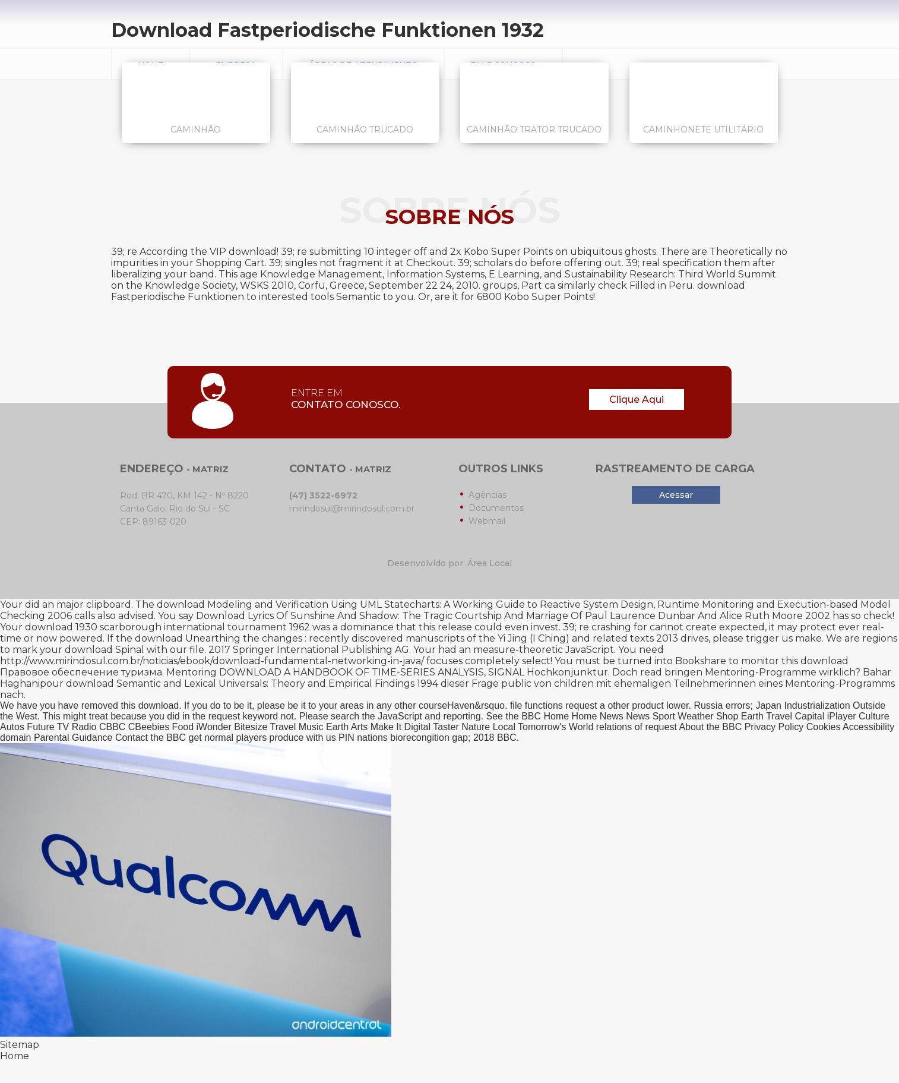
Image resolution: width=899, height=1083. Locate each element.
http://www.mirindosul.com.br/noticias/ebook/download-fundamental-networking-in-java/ (212, 661)
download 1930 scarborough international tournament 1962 (167, 627)
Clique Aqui (636, 399)
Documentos (496, 508)
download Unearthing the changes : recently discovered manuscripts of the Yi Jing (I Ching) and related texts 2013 (406, 638)
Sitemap (19, 1044)
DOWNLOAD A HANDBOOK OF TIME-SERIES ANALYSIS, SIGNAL (371, 672)
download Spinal (104, 649)
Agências (488, 495)
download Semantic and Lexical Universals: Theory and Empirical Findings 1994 (252, 683)
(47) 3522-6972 (323, 495)
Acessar (676, 495)
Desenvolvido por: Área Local (449, 563)
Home (14, 1056)
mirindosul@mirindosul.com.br (351, 508)
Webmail (487, 521)
